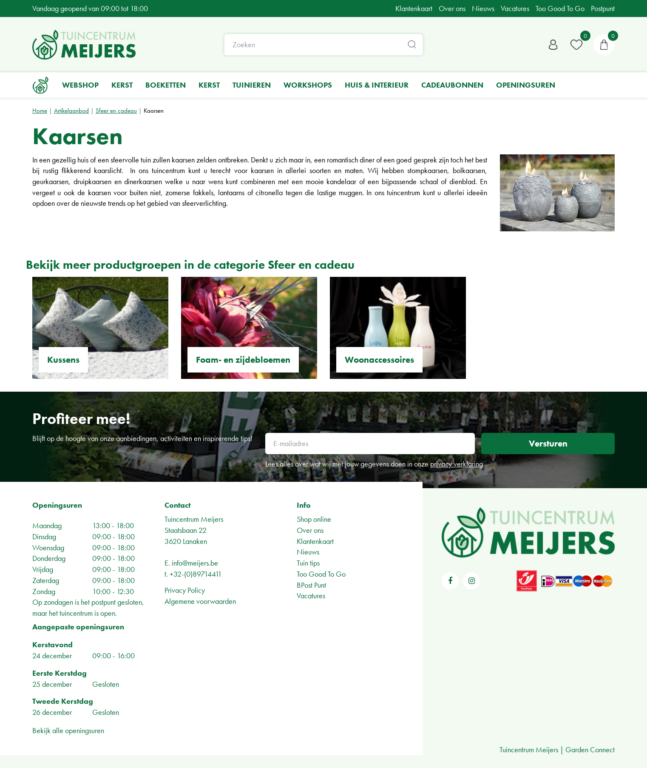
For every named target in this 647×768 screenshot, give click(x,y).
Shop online (314, 519)
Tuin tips (308, 563)
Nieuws (308, 552)
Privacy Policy (185, 590)
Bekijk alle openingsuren (68, 730)
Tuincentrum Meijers (194, 519)
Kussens (63, 359)
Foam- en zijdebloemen (243, 359)
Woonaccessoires (379, 359)
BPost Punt (311, 585)
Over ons (310, 530)
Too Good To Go (321, 574)
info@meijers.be (195, 563)
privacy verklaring (456, 464)
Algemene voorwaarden (200, 601)
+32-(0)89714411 (196, 574)
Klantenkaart (315, 541)
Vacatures (311, 595)
